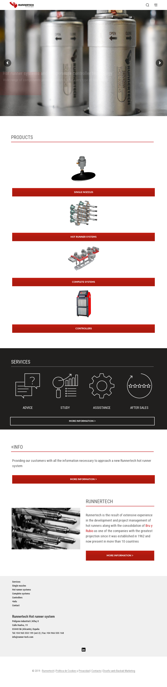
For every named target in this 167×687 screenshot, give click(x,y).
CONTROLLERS (83, 333)
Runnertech (48, 671)
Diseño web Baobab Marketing (119, 671)
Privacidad (84, 671)
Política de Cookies (66, 671)
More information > (83, 479)
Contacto (96, 671)
